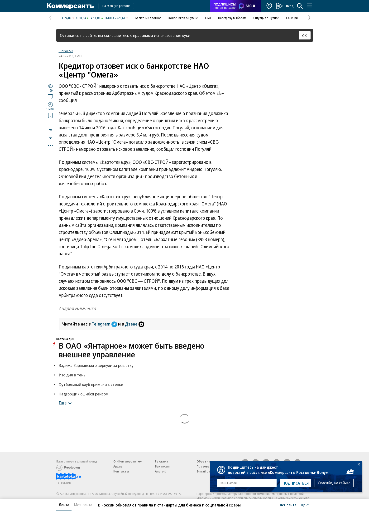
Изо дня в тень (72, 375)
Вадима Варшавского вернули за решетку (96, 365)
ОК (304, 35)
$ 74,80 (67, 18)
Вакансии (162, 466)
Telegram (105, 324)
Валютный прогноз (148, 18)
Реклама (161, 461)
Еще (66, 403)
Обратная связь (208, 461)
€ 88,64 (81, 18)
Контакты (121, 471)
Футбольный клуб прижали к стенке (91, 384)
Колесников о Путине (183, 18)
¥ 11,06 (96, 18)
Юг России (66, 51)
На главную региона (116, 6)
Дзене (134, 324)
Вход (290, 6)
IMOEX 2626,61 (115, 18)
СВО (208, 18)
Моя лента (83, 504)
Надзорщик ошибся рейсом (83, 394)
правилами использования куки (161, 35)
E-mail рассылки (208, 471)
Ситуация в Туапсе (266, 18)
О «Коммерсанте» (127, 461)
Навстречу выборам (232, 18)
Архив (117, 466)
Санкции (292, 18)
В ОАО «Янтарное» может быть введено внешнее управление (131, 350)
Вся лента (288, 504)
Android (160, 471)
